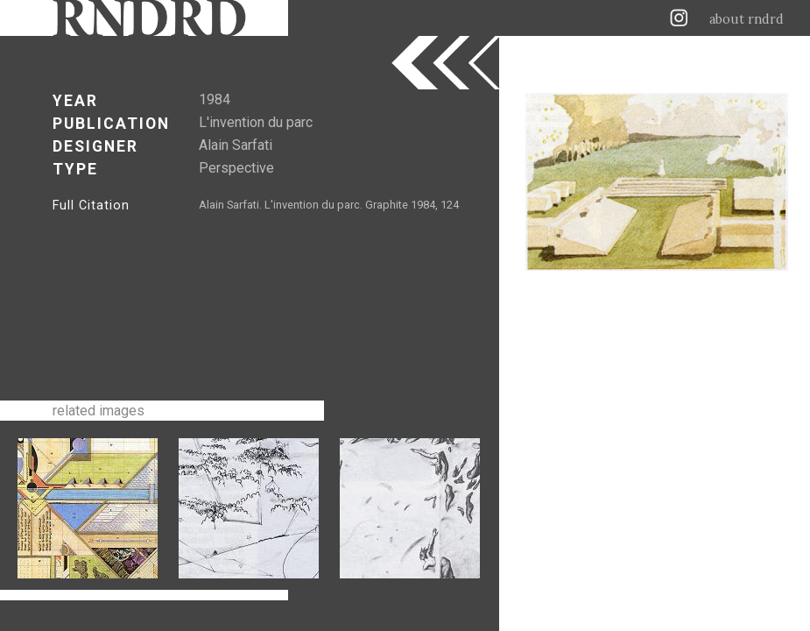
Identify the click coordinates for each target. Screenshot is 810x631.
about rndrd (746, 19)
